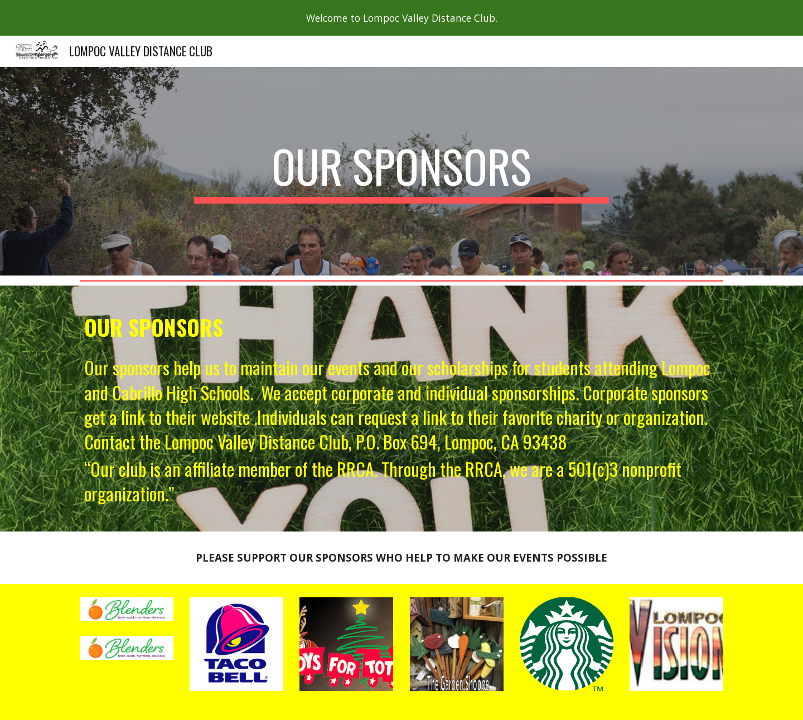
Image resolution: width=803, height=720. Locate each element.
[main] (401, 171)
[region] (401, 18)
